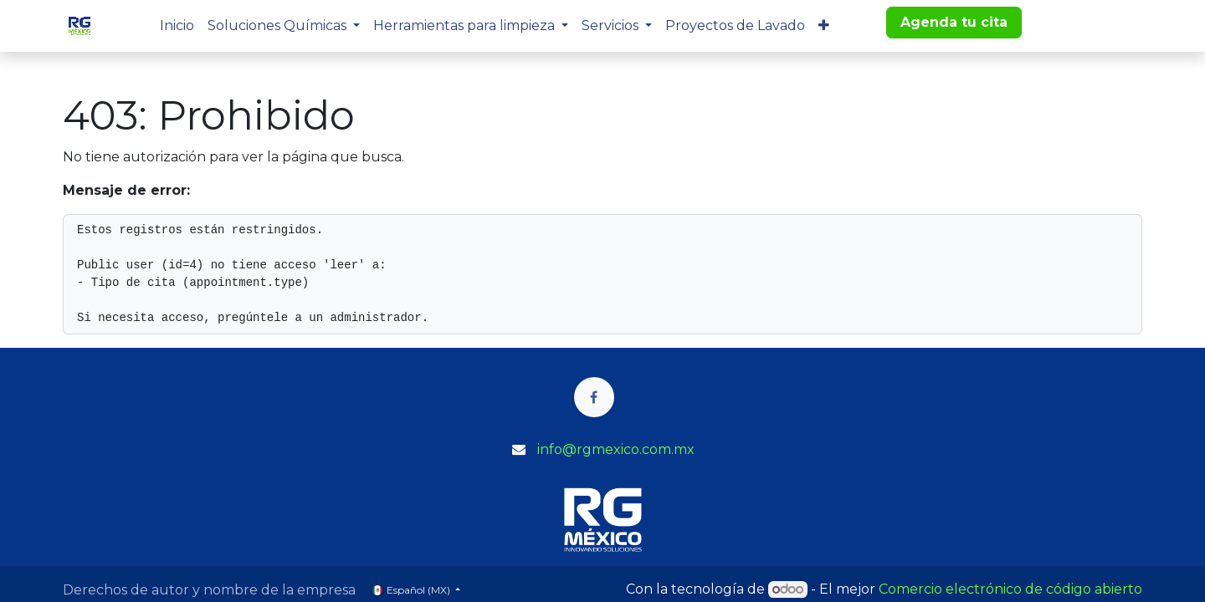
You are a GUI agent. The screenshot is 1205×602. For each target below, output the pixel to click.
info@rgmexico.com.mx (616, 449)
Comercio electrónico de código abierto (1010, 589)
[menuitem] (177, 26)
